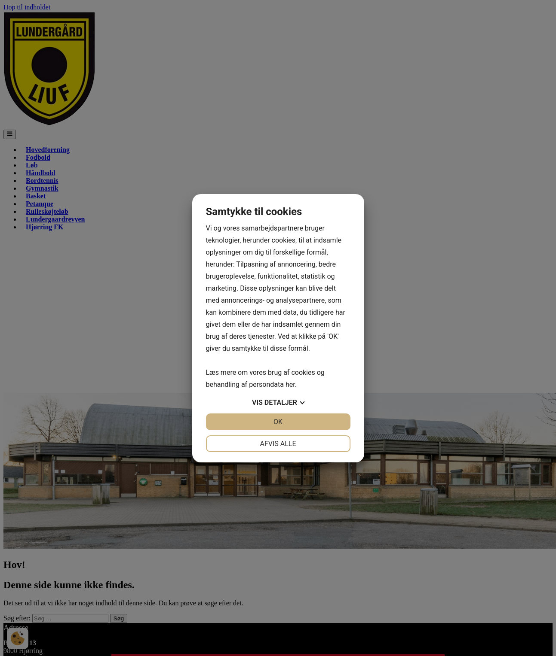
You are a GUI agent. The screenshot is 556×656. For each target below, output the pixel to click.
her (290, 384)
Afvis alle (278, 444)
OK (278, 422)
